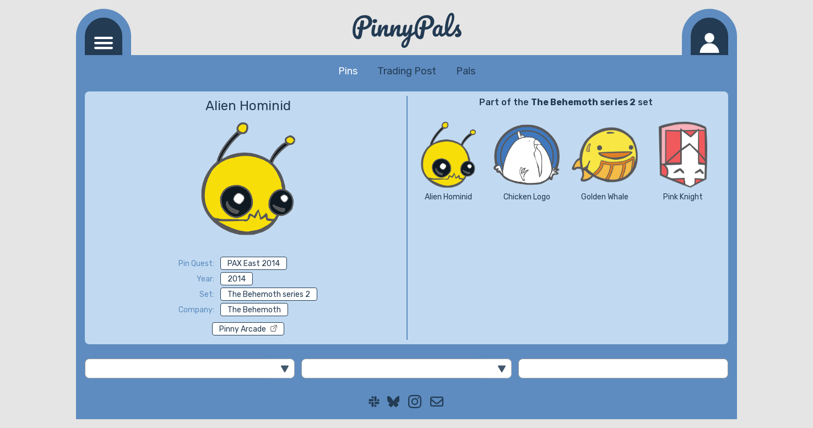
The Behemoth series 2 (268, 294)
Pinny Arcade (248, 329)
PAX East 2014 (253, 263)
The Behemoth (254, 310)
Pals (465, 71)
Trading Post (406, 71)
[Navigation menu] (103, 36)
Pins (347, 71)
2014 (236, 279)
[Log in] (709, 36)
